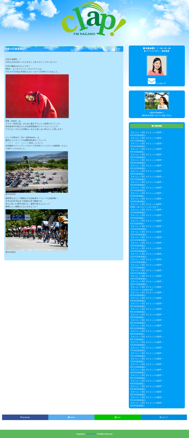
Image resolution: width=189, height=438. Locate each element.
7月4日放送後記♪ (137, 361)
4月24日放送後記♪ (138, 135)
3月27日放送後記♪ (138, 157)
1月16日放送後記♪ (138, 212)
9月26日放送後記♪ (138, 301)
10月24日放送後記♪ (138, 279)
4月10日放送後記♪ (138, 146)
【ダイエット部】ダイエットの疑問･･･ (147, 132)
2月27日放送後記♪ (138, 179)
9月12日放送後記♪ (138, 312)
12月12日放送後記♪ (138, 240)
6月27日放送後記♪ (138, 367)
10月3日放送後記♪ (138, 295)
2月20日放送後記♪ (138, 185)
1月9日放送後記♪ (137, 218)
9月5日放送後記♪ (137, 317)
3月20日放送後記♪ (138, 163)
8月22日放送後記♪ (138, 323)
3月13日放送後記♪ (138, 168)
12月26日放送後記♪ (138, 229)
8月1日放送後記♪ (137, 339)
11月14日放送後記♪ (138, 262)
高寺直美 (165, 51)
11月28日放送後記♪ (138, 251)
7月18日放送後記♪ (138, 350)
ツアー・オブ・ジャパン (18, 143)
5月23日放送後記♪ (138, 394)
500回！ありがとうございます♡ (144, 207)
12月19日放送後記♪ (138, 234)
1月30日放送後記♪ (138, 201)
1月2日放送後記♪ (137, 223)
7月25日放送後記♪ (138, 345)
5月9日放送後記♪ (137, 405)
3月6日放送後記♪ (137, 174)
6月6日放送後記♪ (137, 383)
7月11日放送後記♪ (138, 356)
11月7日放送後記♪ (138, 268)
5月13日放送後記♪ (16, 48)
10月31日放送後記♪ (138, 273)
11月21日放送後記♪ (138, 256)
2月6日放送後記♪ (137, 196)
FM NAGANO (91, 434)
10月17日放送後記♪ (138, 284)
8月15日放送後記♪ (138, 328)
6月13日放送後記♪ (138, 378)
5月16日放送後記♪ (138, 400)
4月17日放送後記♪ (138, 141)
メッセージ (157, 83)
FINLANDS (10, 71)
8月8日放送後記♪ (137, 334)
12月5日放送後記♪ (138, 245)
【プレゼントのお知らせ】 (141, 290)
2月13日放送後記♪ (138, 190)
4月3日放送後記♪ (137, 152)
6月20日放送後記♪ (138, 372)
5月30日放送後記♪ (138, 389)
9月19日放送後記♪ (138, 306)
